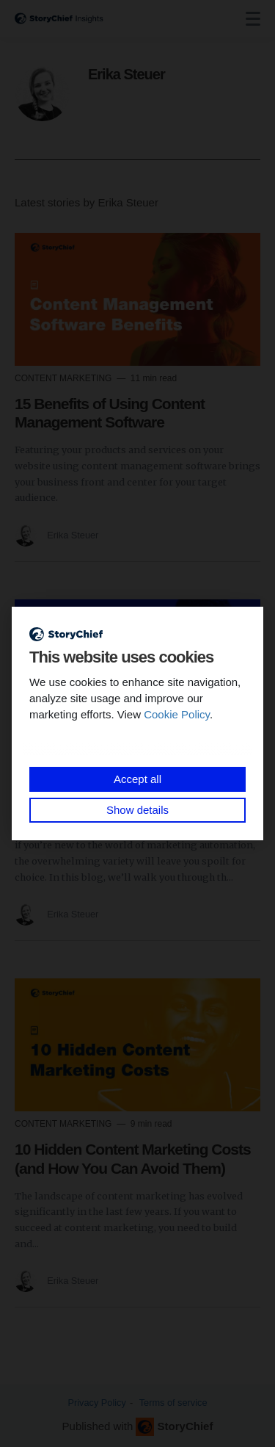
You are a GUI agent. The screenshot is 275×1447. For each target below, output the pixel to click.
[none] (253, 19)
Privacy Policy (97, 1402)
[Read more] (137, 299)
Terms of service (173, 1402)
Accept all (137, 779)
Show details (137, 810)
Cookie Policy (177, 714)
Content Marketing (64, 378)
